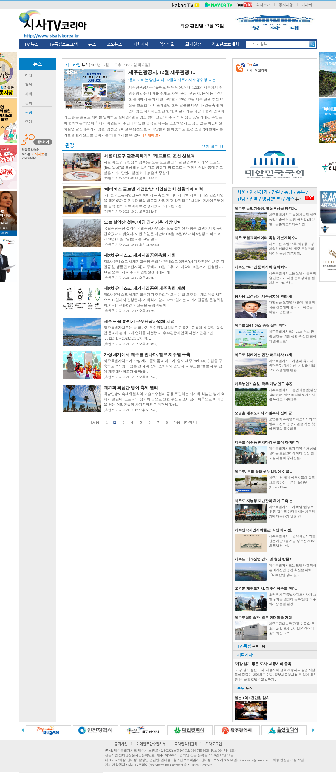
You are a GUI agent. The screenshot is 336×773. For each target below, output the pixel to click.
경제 (28, 85)
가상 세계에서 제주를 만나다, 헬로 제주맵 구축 (147, 354)
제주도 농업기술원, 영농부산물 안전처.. (266, 209)
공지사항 (286, 5)
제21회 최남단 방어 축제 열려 (131, 387)
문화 (28, 103)
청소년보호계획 (225, 44)
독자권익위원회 (185, 744)
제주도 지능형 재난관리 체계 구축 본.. (265, 501)
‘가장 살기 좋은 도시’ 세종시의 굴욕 (263, 664)
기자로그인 (213, 744)
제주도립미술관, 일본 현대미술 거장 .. (265, 618)
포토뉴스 (114, 44)
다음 (176, 422)
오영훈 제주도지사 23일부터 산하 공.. (264, 413)
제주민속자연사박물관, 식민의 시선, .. (265, 530)
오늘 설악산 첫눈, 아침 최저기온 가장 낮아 (143, 222)
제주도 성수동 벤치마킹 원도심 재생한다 (267, 442)
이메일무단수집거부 (151, 744)
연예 (28, 122)
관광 (28, 112)
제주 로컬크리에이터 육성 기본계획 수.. (266, 238)
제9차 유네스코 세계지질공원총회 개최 (140, 255)
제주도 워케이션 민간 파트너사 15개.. (264, 355)
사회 (28, 94)
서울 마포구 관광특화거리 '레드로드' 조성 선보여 (149, 156)
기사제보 (308, 5)
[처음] (96, 422)
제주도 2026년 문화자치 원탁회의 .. (262, 267)
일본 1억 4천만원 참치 (252, 698)
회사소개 (263, 5)
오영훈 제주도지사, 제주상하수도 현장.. (266, 588)
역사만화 (167, 44)
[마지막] (190, 422)
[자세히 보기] (153, 135)
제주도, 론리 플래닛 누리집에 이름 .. (263, 472)
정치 (28, 75)
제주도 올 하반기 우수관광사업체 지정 (139, 321)
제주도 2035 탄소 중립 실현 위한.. (261, 325)
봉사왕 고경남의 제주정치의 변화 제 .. (265, 296)
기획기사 (140, 44)
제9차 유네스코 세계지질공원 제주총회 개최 (144, 288)
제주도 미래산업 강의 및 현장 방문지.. (265, 559)
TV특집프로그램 (63, 44)
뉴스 (92, 44)
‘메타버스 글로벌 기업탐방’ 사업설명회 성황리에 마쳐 (153, 189)
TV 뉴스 (31, 44)
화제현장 (193, 44)
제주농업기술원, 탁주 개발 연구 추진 (264, 384)
